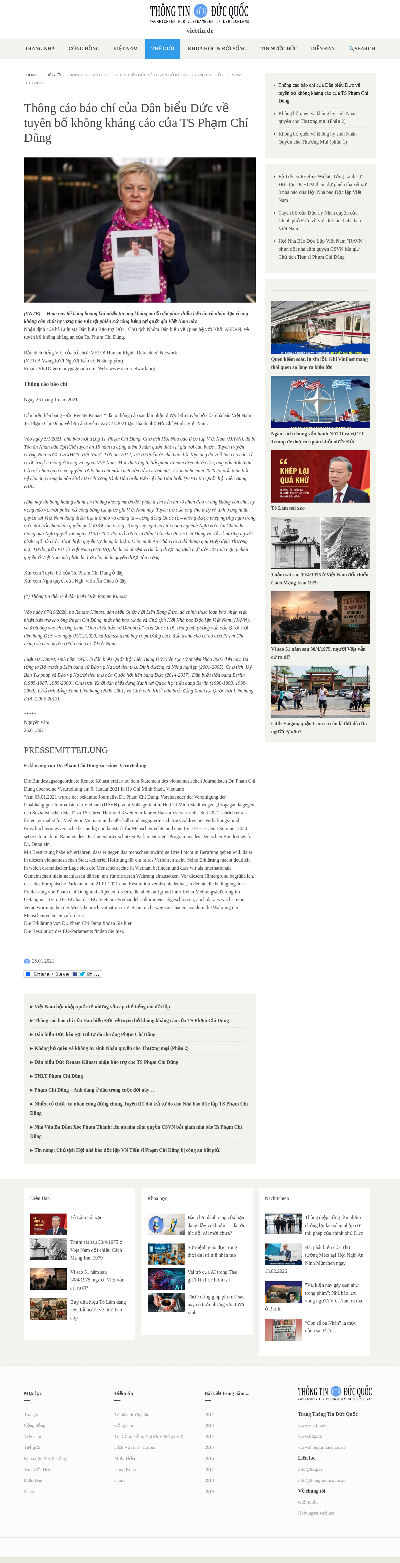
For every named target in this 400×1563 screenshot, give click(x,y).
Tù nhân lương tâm (132, 1414)
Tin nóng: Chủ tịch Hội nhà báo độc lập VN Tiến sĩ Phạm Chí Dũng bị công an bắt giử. (128, 1150)
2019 (209, 1491)
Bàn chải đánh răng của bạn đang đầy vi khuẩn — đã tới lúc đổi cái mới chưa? (216, 1225)
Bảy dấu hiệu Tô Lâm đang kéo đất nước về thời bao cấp (98, 1309)
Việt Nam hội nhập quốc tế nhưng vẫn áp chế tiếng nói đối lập (102, 1006)
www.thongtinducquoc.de (322, 1447)
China (119, 1480)
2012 (209, 1414)
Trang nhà (40, 48)
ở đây (117, 572)
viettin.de (200, 30)
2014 (209, 1436)
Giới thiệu (308, 1502)
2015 (209, 1447)
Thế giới (162, 48)
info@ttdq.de (310, 1469)
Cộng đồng (84, 48)
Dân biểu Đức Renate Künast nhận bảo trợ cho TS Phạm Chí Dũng (107, 1062)
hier (128, 923)
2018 (209, 1480)
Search (365, 48)
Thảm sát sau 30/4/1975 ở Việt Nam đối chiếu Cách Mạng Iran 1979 (96, 1249)
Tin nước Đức (278, 48)
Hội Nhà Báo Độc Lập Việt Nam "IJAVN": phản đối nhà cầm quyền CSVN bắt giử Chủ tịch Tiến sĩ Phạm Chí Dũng (322, 248)
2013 (209, 1425)
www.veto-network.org (132, 368)
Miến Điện (124, 1458)
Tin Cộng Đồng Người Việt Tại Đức (149, 1436)
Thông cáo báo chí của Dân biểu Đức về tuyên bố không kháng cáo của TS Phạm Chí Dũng (132, 1020)
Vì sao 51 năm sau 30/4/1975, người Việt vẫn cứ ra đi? (97, 1279)
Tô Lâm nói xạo (288, 508)
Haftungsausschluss (316, 1513)
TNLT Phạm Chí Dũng (59, 1076)
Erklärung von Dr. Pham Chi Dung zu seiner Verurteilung (85, 765)
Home (32, 75)
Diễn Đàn (323, 48)
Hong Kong (125, 1469)
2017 (209, 1469)
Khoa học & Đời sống (217, 48)
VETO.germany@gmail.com (66, 368)
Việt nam (125, 48)
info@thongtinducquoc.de (322, 1480)
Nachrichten (277, 1198)
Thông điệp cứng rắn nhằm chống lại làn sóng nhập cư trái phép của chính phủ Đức (334, 1225)
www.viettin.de (312, 1425)
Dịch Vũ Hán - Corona (135, 1447)
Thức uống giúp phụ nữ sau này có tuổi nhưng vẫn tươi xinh (216, 1304)
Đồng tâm (123, 1425)
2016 (209, 1458)
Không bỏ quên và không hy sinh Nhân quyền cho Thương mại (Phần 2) (112, 1048)
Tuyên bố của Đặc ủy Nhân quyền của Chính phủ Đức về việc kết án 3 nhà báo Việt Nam (320, 220)
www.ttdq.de (310, 1436)
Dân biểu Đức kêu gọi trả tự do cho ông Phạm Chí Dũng (95, 1034)
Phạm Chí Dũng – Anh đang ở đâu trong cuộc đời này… (94, 1090)
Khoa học (157, 1198)
